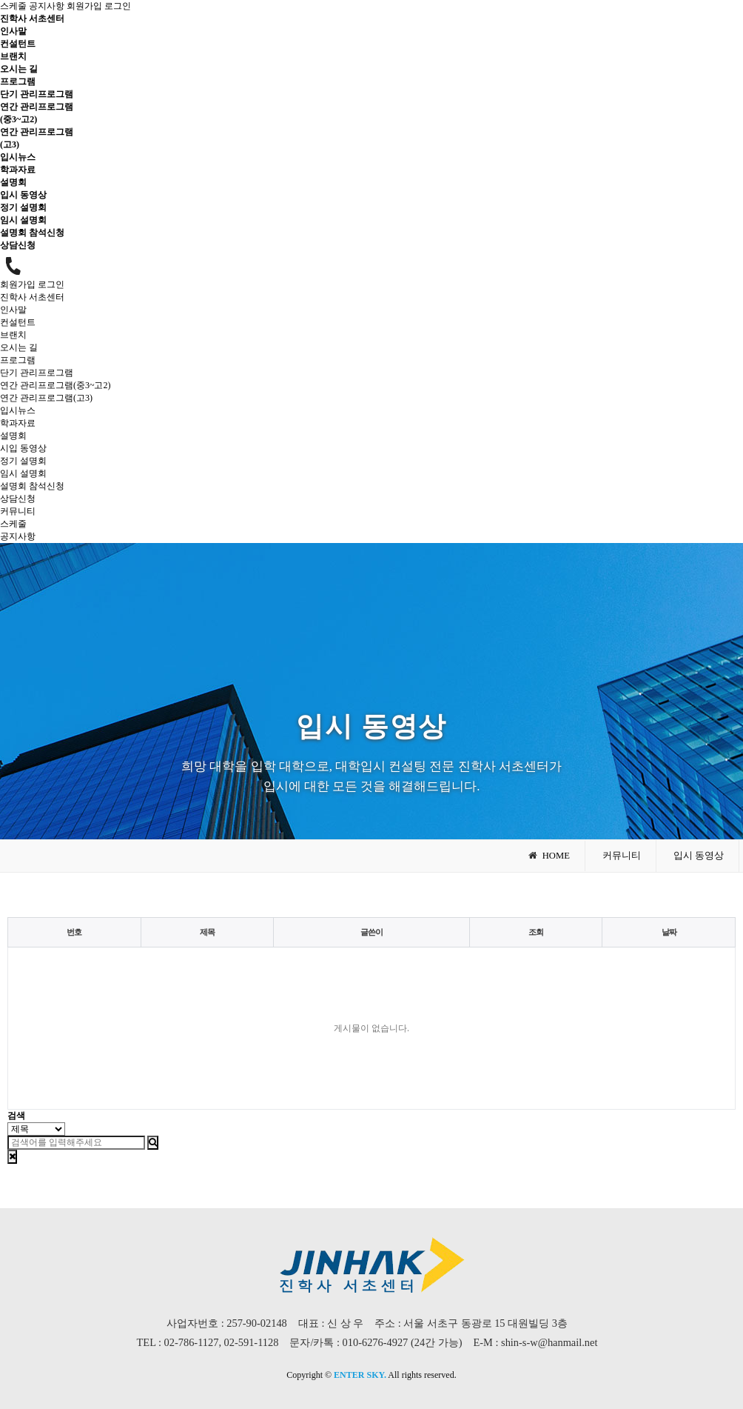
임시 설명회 (23, 220)
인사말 (13, 31)
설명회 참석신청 (32, 232)
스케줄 (13, 6)
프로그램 (18, 81)
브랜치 (13, 56)
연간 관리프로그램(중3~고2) (55, 385)
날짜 (669, 931)
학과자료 (18, 169)
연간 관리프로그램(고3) (46, 398)
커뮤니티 (18, 511)
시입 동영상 (23, 448)
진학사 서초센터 (32, 18)
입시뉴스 (18, 157)
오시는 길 (19, 69)
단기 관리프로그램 (36, 94)
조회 (535, 931)
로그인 (117, 6)
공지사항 (46, 6)
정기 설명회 (23, 207)
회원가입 (84, 6)
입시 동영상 (23, 195)
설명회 (13, 182)
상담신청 (18, 245)
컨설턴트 (18, 44)
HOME (548, 855)
